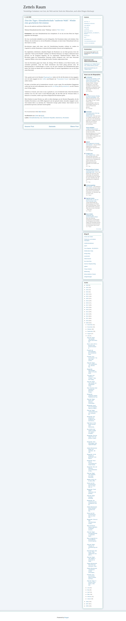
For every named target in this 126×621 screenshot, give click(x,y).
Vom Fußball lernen (91, 155)
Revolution (66, 117)
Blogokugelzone (47, 77)
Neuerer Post (29, 126)
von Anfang (55, 86)
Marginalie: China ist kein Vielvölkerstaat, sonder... (92, 521)
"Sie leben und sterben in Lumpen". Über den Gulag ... (91, 377)
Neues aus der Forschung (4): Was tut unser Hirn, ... (91, 515)
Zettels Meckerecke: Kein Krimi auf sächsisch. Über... (92, 565)
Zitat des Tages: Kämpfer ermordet (91, 497)
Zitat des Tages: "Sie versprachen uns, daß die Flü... (92, 365)
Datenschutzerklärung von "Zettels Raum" (90, 68)
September (90, 331)
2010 (87, 320)
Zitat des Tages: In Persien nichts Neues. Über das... (91, 583)
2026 (87, 285)
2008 (87, 601)
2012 (87, 316)
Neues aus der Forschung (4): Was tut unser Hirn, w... (91, 485)
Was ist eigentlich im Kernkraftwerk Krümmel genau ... (92, 540)
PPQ (87, 94)
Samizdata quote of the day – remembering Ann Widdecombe (93, 115)
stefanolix (87, 39)
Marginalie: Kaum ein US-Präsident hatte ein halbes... (92, 407)
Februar (89, 596)
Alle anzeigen (98, 228)
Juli (88, 335)
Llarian (86, 29)
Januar (89, 598)
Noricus (87, 35)
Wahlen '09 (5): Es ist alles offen (91, 480)
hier (40, 111)
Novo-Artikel (89, 214)
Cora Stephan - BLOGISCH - (91, 248)
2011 (87, 318)
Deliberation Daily (88, 251)
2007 (87, 603)
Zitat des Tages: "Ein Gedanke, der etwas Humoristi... (91, 475)
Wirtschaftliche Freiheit (92, 169)
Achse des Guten (88, 236)
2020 (87, 298)
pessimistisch (65, 86)
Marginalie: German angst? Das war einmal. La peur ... (92, 437)
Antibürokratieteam (89, 243)
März (88, 594)
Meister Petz (88, 31)
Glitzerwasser (87, 258)
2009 (87, 322)
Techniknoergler (90, 41)
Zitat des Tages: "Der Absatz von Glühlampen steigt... (91, 383)
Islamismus (58, 117)
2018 (87, 303)
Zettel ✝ (87, 21)
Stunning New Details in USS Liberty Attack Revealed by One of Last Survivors (93, 80)
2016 (87, 307)
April (88, 592)
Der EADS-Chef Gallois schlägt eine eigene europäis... (91, 431)
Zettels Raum (34, 7)
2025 (87, 287)
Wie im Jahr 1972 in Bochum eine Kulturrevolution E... (92, 346)
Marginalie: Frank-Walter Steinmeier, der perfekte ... (91, 491)
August (89, 333)
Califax (44, 79)
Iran (41, 117)
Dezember (90, 324)
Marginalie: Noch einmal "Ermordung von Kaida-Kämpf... (92, 462)
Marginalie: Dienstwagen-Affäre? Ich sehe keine (92, 371)
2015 (87, 309)
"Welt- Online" (61, 30)
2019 (87, 300)
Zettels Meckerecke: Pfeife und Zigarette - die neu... (92, 450)
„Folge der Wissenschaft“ (92, 129)
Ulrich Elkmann (89, 43)
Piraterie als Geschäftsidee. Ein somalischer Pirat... (91, 352)
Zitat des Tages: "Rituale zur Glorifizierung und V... (92, 546)
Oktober (89, 329)
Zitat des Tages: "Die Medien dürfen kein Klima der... (92, 339)
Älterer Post (74, 126)
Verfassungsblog (90, 185)
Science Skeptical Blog (90, 263)
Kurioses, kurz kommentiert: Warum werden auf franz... (91, 576)
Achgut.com (89, 153)
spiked (86, 266)
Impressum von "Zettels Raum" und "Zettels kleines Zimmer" (92, 64)
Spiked (88, 142)
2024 (87, 289)
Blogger (66, 617)
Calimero (87, 25)
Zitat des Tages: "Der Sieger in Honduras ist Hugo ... (91, 559)
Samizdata (89, 111)
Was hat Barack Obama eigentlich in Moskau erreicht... (92, 527)
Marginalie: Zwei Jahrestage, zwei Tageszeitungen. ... (92, 444)
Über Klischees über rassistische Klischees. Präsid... (92, 390)
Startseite (52, 126)
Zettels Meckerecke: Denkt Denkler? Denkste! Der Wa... (92, 509)
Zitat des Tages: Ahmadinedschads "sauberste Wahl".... (92, 534)
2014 (87, 311)
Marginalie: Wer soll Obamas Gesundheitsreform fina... (92, 469)
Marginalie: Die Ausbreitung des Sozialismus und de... (92, 502)
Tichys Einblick (90, 127)
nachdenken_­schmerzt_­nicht (92, 33)
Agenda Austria (90, 198)
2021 (87, 296)
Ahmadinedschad (34, 117)
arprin (85, 245)
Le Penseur (89, 77)
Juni (88, 587)
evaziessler (87, 256)
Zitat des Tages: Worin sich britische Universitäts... (91, 401)
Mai (88, 590)
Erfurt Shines (89, 186)
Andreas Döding (89, 23)
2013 (87, 314)
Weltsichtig (87, 271)
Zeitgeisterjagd (88, 276)
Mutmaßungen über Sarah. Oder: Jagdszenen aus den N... (92, 553)
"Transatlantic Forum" (63, 79)
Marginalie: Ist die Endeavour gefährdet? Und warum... (91, 456)
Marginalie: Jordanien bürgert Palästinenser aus (92, 396)
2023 (87, 292)
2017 (87, 305)
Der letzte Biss (88, 261)
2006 (87, 606)
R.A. (85, 37)
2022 (87, 294)
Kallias (86, 27)
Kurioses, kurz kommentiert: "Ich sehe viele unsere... (92, 358)
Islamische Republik (49, 117)
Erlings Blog (87, 253)
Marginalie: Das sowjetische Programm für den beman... (91, 418)
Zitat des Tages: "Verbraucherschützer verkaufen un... (92, 412)
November (90, 327)
